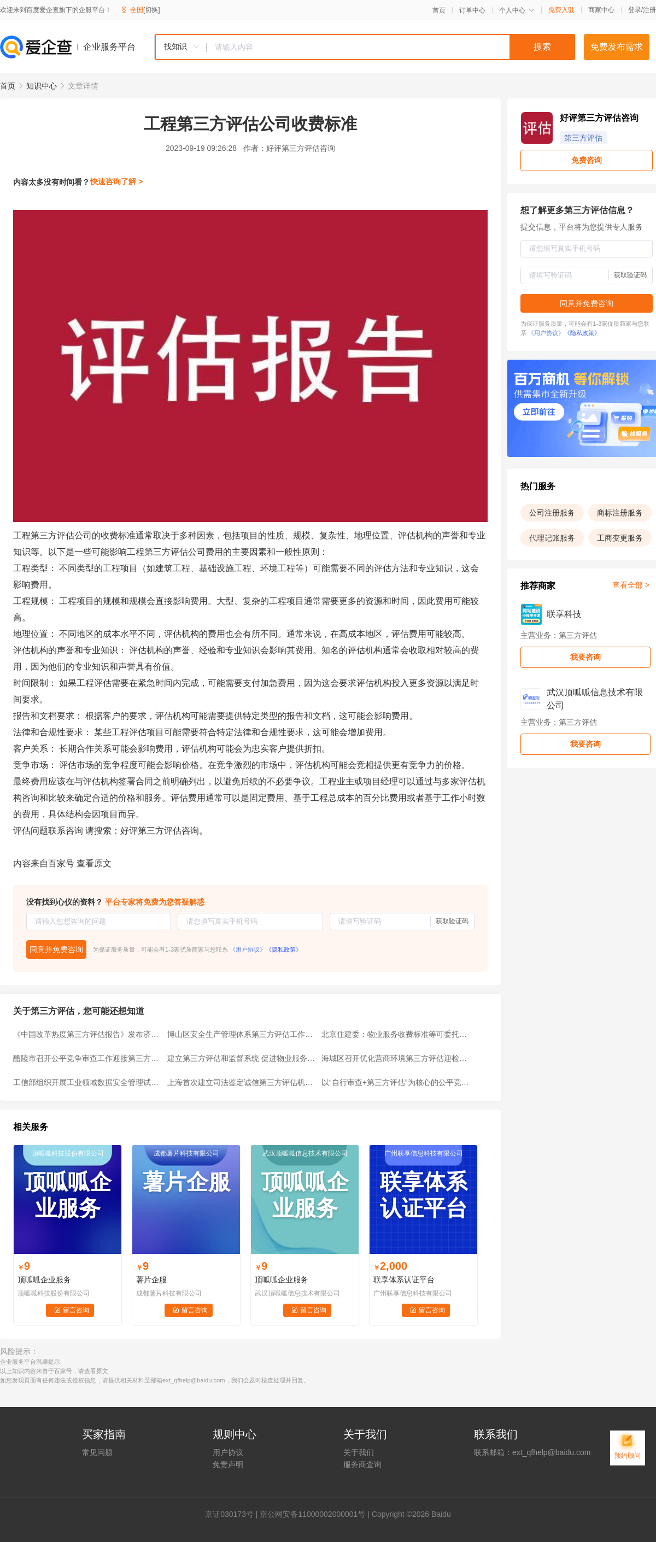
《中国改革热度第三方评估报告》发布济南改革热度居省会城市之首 (87, 1034)
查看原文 (94, 863)
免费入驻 (561, 10)
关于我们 (358, 1452)
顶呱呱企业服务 (44, 1279)
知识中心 (41, 86)
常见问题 (97, 1452)
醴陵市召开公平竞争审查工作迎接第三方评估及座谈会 (87, 1058)
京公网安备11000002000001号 (312, 1514)
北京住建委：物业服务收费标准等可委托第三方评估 (395, 1034)
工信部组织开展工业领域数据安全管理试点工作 (87, 1082)
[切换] (151, 10)
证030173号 (233, 1514)
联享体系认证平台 (404, 1279)
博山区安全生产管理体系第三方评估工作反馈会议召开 (241, 1034)
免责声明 (228, 1464)
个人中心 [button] (517, 10)
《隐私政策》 (284, 949)
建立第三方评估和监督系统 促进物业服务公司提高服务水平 (241, 1058)
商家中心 (601, 10)
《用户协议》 (248, 949)
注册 (649, 10)
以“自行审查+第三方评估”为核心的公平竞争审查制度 (395, 1082)
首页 (439, 10)
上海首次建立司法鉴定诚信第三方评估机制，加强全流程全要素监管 (241, 1082)
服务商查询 (362, 1464)
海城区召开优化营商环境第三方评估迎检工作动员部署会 (395, 1058)
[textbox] (391, 47)
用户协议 (228, 1452)
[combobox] (364, 47)
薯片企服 (151, 1279)
